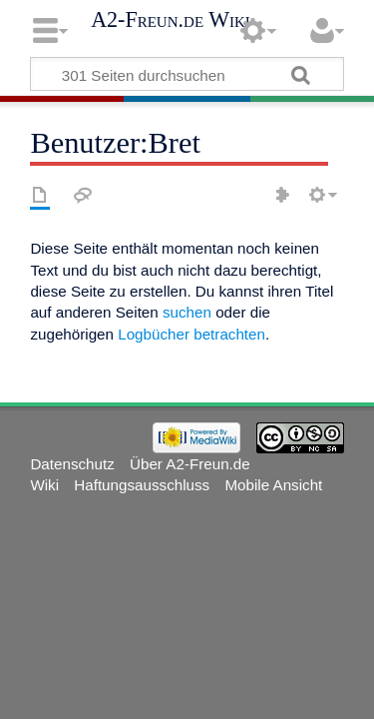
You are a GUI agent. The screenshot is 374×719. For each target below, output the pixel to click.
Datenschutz (72, 463)
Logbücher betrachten (191, 334)
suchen (187, 312)
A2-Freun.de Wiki (170, 20)
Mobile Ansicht (273, 484)
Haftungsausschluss (141, 484)
